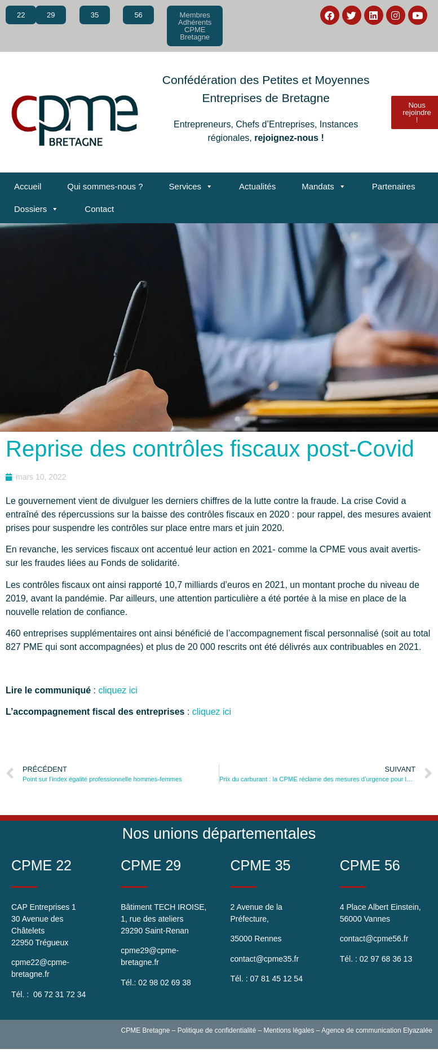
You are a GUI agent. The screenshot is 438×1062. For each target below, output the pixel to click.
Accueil (27, 186)
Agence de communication (361, 1030)
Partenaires (393, 186)
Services (191, 186)
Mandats (324, 186)
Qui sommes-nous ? (105, 186)
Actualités (257, 186)
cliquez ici (117, 690)
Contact (99, 209)
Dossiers (36, 209)
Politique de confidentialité (217, 1030)
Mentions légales (288, 1030)
